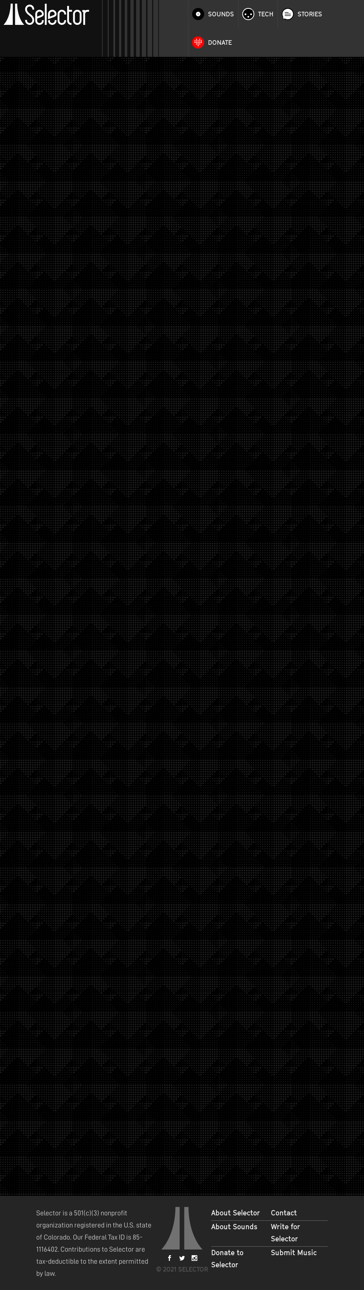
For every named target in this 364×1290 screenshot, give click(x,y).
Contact (284, 1213)
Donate (220, 42)
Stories (310, 14)
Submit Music (294, 1252)
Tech (265, 14)
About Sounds (234, 1226)
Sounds (221, 14)
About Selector (235, 1213)
